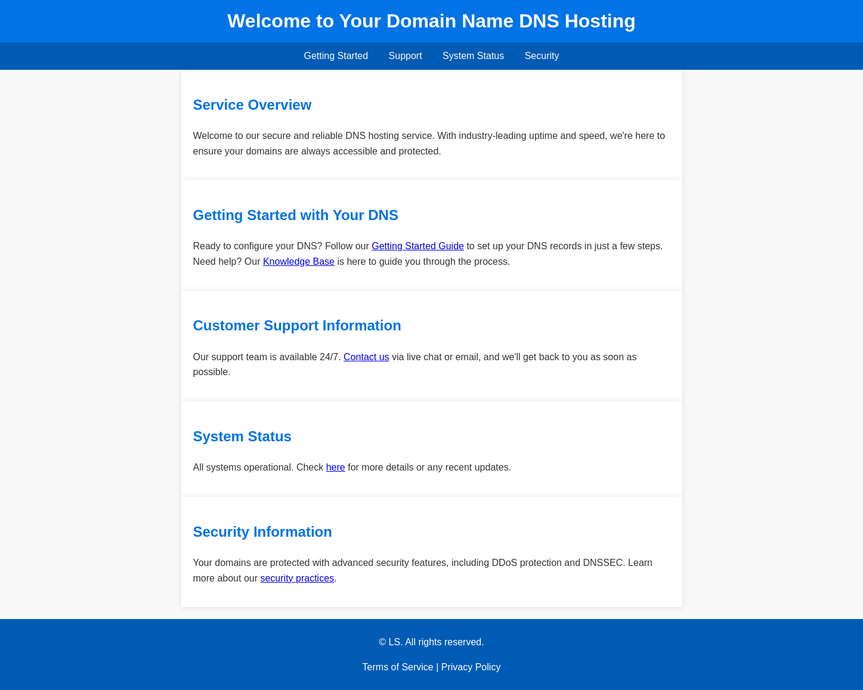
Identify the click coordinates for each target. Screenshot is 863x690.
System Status (473, 56)
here (335, 467)
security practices (297, 578)
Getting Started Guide (418, 246)
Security (542, 56)
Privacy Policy (471, 667)
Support (405, 56)
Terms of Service (398, 667)
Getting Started (336, 56)
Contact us (366, 357)
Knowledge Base (299, 261)
